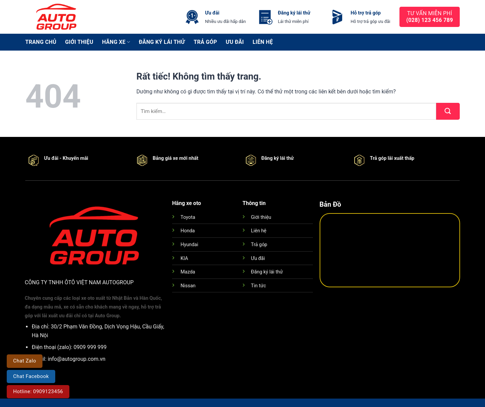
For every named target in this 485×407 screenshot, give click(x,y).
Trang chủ (40, 42)
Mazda (188, 272)
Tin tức (258, 286)
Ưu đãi (235, 42)
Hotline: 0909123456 (38, 391)
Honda (188, 231)
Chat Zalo (24, 361)
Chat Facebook (31, 376)
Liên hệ (263, 42)
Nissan (188, 286)
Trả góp (205, 42)
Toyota (188, 217)
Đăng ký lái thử (162, 42)
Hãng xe (116, 42)
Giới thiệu (79, 42)
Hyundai (189, 245)
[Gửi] (448, 111)
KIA (184, 258)
